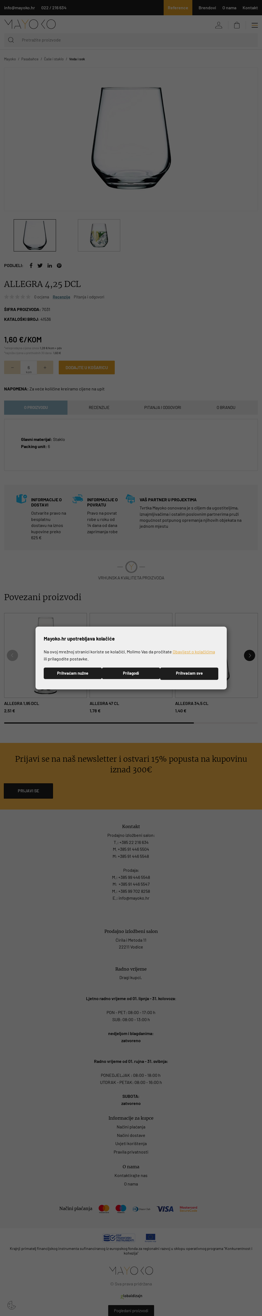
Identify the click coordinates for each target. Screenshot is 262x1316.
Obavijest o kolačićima (194, 651)
